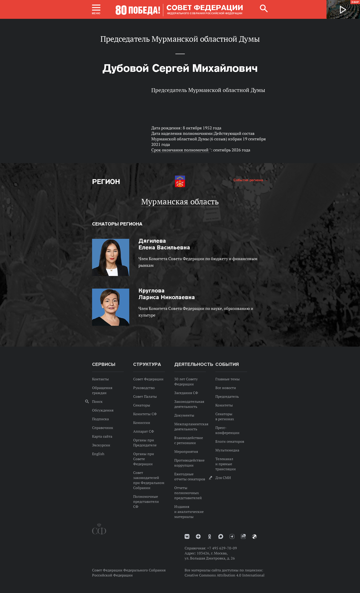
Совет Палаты (145, 396)
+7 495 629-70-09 (222, 548)
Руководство (144, 387)
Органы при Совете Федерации (143, 458)
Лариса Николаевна (166, 294)
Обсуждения (102, 410)
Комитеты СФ (145, 414)
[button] (96, 9)
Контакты (100, 379)
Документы (184, 415)
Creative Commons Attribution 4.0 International (224, 575)
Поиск (97, 401)
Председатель (227, 396)
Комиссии (141, 422)
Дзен (198, 536)
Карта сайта (102, 436)
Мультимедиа (227, 450)
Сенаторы (141, 405)
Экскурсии (101, 445)
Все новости (225, 387)
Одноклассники (209, 536)
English (98, 453)
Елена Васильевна (164, 244)
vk (187, 536)
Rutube (243, 536)
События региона (248, 180)
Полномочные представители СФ (146, 501)
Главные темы (227, 379)
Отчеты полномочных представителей (188, 492)
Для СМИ (223, 477)
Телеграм (232, 536)
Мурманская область (180, 201)
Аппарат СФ (143, 431)
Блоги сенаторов (229, 441)
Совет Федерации (148, 379)
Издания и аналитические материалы (189, 511)
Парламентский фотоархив (254, 536)
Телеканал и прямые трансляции (225, 464)
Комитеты (224, 405)
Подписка (100, 419)
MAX (220, 536)
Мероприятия (186, 451)
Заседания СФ (186, 392)
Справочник (102, 427)
